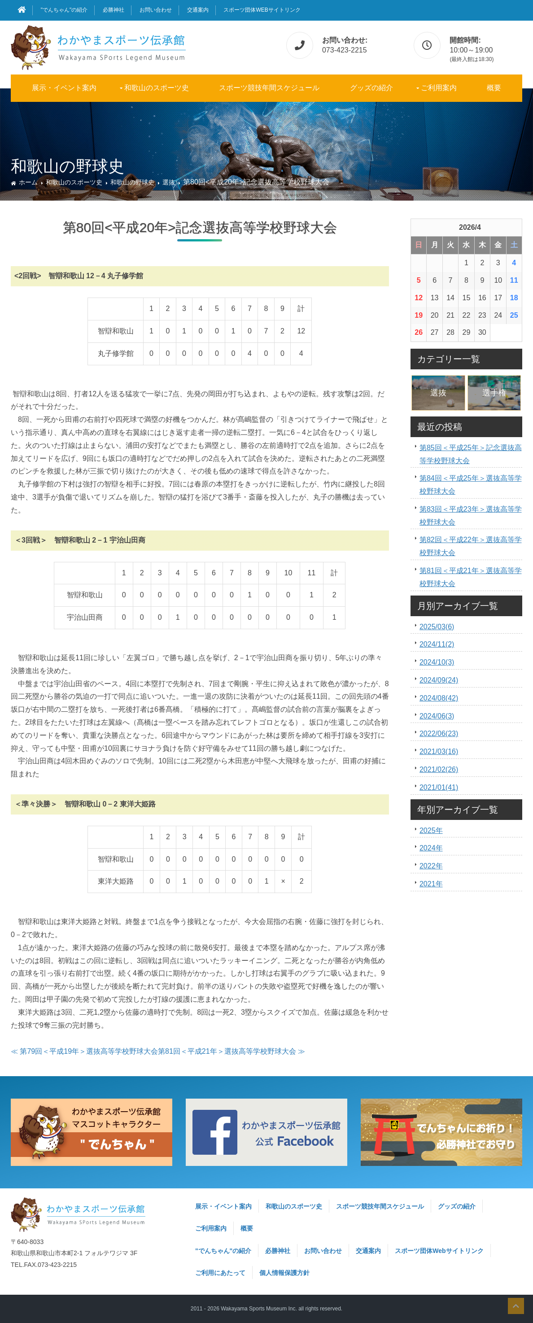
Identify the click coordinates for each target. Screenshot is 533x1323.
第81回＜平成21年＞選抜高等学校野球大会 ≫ (231, 1051)
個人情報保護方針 (284, 1272)
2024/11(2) (436, 644)
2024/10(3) (436, 662)
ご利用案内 (439, 88)
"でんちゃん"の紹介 (64, 10)
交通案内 (198, 10)
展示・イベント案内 (64, 88)
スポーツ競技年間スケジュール (269, 88)
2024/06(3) (436, 716)
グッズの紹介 (371, 88)
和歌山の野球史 (132, 182)
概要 (494, 88)
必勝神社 (113, 10)
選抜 (168, 182)
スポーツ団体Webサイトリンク (261, 10)
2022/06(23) (438, 733)
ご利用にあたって (220, 1272)
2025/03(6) (436, 627)
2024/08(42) (438, 698)
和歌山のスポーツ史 (156, 88)
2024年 (431, 848)
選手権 (494, 392)
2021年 (431, 884)
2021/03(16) (438, 751)
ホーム (28, 182)
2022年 (431, 866)
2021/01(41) (438, 787)
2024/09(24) (438, 680)
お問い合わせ (156, 10)
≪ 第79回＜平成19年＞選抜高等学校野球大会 (84, 1051)
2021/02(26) (438, 769)
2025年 (431, 830)
